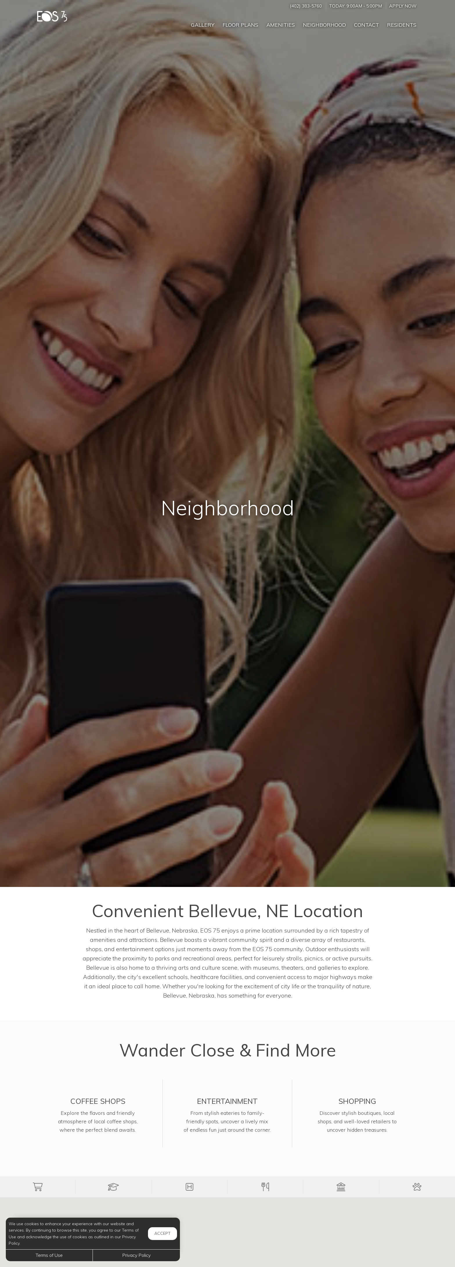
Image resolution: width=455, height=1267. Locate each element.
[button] (38, 1187)
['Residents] (401, 22)
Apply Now (402, 6)
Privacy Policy (136, 1255)
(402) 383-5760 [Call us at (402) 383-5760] (306, 6)
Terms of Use (49, 1255)
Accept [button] (162, 1233)
